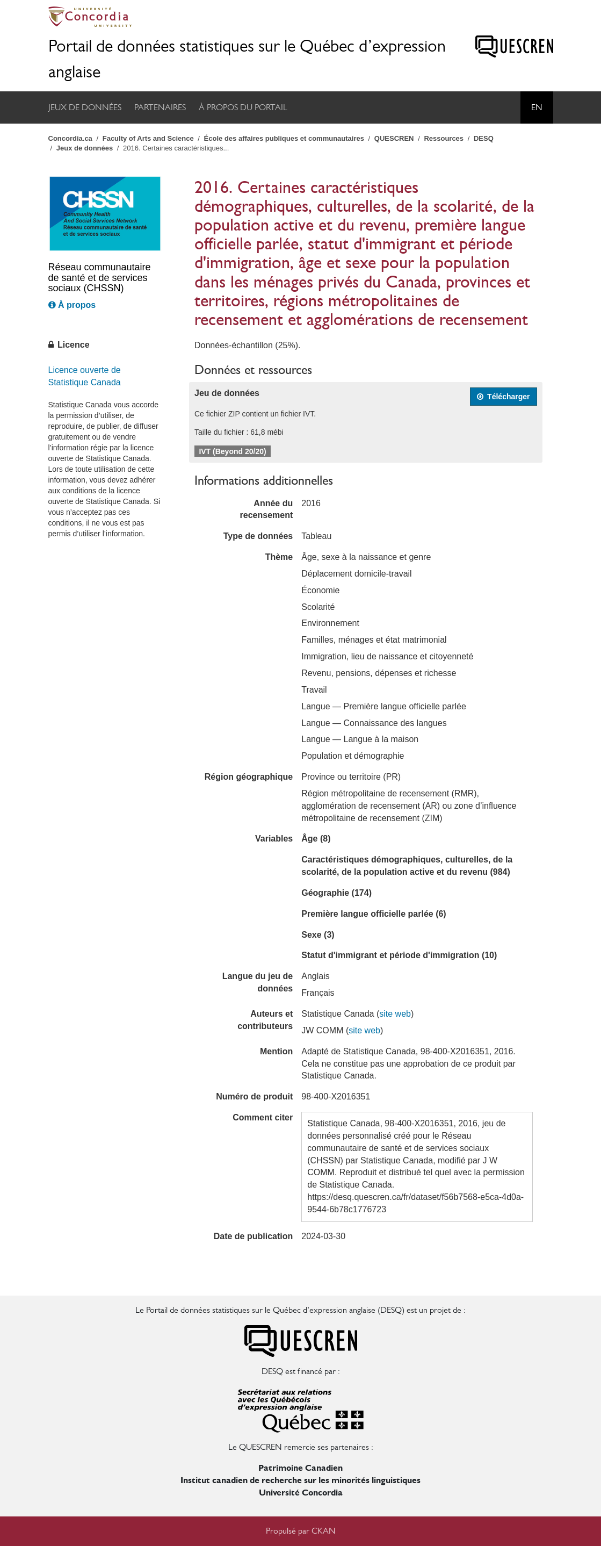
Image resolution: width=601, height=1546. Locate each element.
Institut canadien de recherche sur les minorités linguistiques (300, 1480)
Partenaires (160, 107)
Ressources (444, 138)
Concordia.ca (70, 138)
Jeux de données (84, 107)
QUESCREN (394, 138)
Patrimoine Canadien (300, 1468)
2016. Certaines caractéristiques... (176, 148)
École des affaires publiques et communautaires (284, 138)
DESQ (484, 138)
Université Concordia (301, 1492)
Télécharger (503, 396)
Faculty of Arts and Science (148, 138)
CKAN (324, 1531)
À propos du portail (243, 107)
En (536, 107)
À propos (72, 305)
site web (395, 1013)
